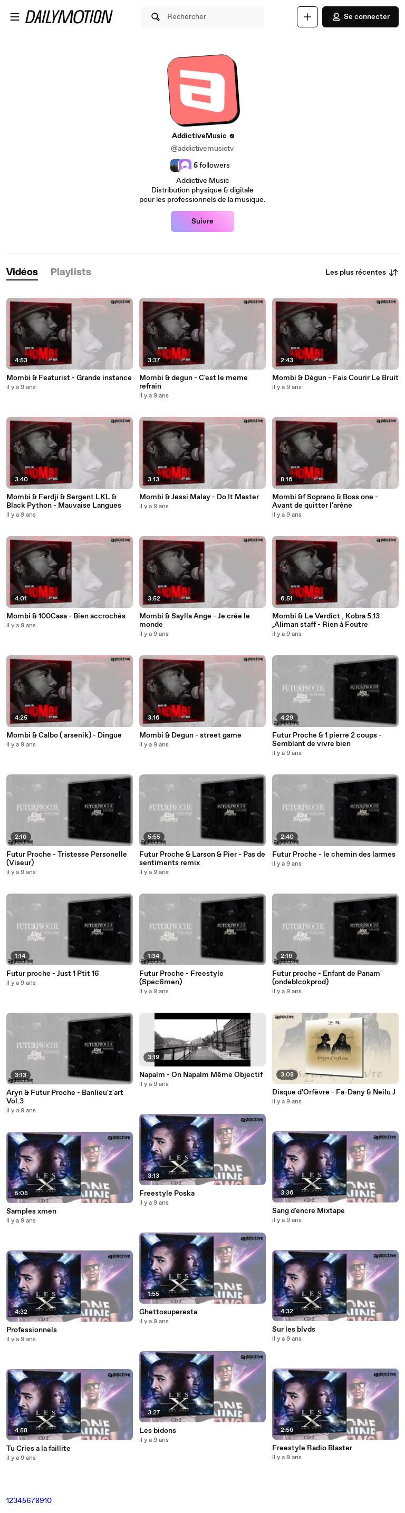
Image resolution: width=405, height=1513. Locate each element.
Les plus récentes (362, 272)
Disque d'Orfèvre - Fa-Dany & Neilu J (334, 1092)
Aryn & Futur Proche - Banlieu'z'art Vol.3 (64, 1097)
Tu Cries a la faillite (38, 1448)
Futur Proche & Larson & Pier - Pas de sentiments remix (202, 858)
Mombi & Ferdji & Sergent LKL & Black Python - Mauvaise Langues (63, 501)
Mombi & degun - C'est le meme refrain (193, 382)
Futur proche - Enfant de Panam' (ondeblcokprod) (327, 977)
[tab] (22, 272)
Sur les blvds (293, 1329)
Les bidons (157, 1431)
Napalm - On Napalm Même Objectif (201, 1075)
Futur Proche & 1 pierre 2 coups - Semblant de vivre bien (327, 739)
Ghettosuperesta (168, 1312)
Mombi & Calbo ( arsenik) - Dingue (64, 735)
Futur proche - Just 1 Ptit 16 (52, 973)
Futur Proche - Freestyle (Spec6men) (181, 977)
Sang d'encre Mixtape (308, 1211)
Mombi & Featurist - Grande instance (69, 378)
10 (48, 1501)
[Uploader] (307, 16)
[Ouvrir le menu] (14, 16)
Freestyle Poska (167, 1193)
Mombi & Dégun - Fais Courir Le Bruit (335, 378)
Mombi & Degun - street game (190, 735)
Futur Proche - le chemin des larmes (334, 854)
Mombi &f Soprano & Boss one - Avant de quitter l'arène (325, 501)
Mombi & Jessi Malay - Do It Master (199, 497)
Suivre (202, 221)
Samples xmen (31, 1211)
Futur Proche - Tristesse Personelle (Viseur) (66, 858)
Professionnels (31, 1330)
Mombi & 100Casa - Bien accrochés (66, 616)
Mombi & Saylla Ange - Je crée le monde (194, 620)
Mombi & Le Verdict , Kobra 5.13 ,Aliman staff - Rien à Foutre (326, 620)
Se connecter (360, 17)
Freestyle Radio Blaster (312, 1448)
